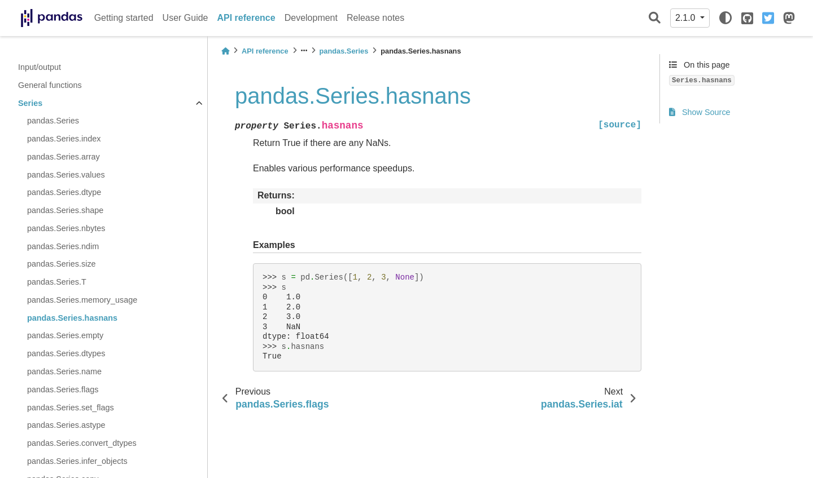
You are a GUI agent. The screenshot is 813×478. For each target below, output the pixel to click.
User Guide (185, 18)
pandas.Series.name (64, 371)
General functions (50, 85)
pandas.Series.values (66, 174)
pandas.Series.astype (66, 425)
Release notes (375, 18)
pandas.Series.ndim (63, 246)
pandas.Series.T (56, 281)
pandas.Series (53, 120)
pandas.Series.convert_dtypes (82, 443)
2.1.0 (686, 18)
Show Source (700, 112)
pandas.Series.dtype (64, 192)
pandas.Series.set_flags (70, 407)
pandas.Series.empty (65, 335)
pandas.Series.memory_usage (82, 299)
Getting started (124, 18)
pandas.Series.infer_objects (77, 461)
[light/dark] (725, 18)
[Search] (654, 18)
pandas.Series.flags (62, 389)
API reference (246, 18)
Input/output (39, 67)
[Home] (225, 51)
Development (311, 18)
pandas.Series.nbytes (66, 228)
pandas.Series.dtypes (66, 353)
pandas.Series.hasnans (72, 317)
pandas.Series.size (61, 263)
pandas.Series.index (63, 138)
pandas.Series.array (63, 156)
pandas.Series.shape (65, 210)
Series (30, 103)
